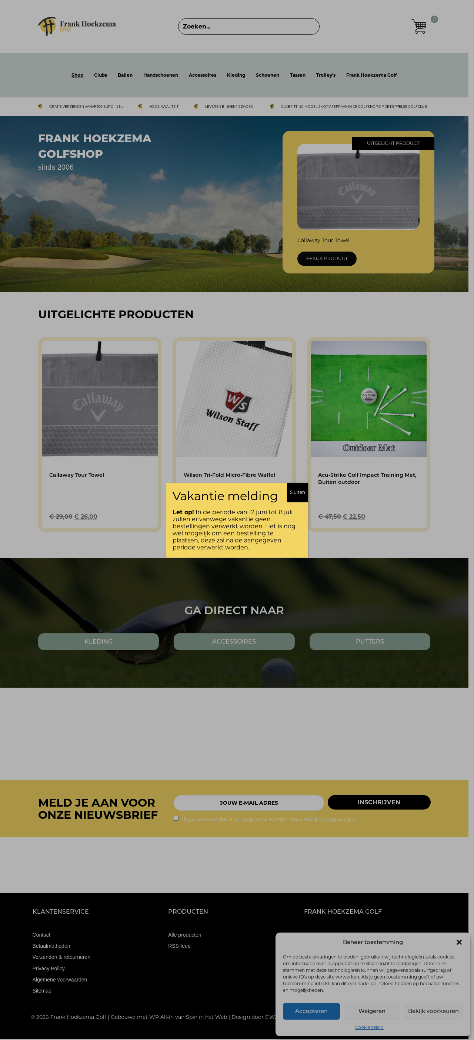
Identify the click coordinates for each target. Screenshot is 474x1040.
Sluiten (297, 492)
